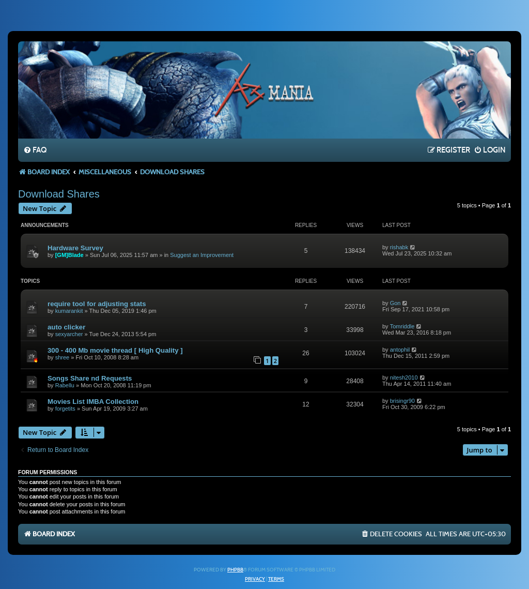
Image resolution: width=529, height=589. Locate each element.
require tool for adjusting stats (97, 304)
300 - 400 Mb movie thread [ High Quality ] (115, 350)
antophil (400, 349)
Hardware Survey (75, 248)
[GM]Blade (69, 255)
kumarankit (69, 311)
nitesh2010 (404, 377)
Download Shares (59, 194)
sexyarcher (69, 334)
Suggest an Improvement (202, 255)
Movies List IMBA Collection (93, 401)
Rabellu (64, 385)
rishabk (399, 247)
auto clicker (66, 327)
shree (62, 357)
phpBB (235, 569)
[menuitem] (34, 150)
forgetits (65, 408)
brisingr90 (402, 401)
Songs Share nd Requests (90, 378)
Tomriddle (402, 326)
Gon (395, 303)
